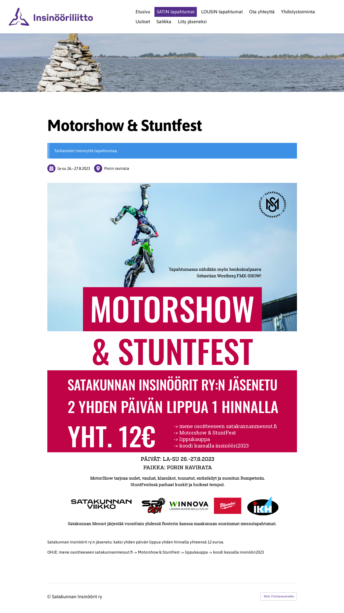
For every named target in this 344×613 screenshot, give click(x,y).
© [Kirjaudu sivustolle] (49, 596)
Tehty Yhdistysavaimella (279, 596)
